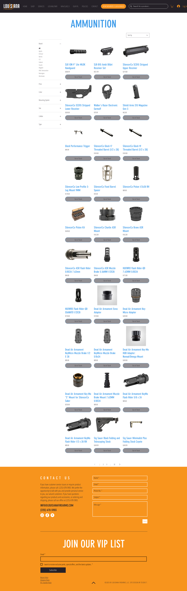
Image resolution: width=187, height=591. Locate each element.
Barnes (40, 56)
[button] (32, 6)
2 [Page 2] (103, 464)
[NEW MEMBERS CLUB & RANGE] (113, 6)
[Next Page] (119, 464)
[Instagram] (42, 515)
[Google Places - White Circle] (52, 515)
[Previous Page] (94, 464)
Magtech (41, 67)
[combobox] (137, 35)
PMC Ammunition (43, 70)
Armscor (41, 53)
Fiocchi (40, 65)
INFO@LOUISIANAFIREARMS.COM (56, 505)
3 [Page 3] (106, 464)
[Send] (144, 521)
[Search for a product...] (148, 6)
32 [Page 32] (114, 464)
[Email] (93, 559)
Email (42, 554)
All (39, 48)
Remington (42, 73)
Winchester (42, 76)
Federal (41, 62)
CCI (40, 59)
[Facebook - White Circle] (47, 515)
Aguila (40, 51)
